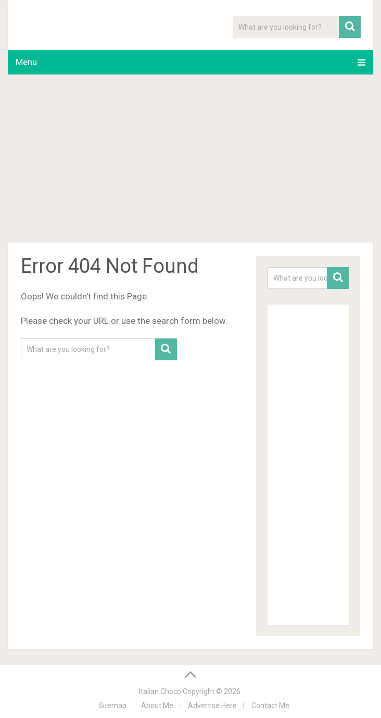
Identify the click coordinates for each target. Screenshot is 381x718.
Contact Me (270, 705)
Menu (26, 62)
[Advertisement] (191, 160)
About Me (157, 705)
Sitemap (112, 705)
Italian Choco (160, 691)
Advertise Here (212, 705)
